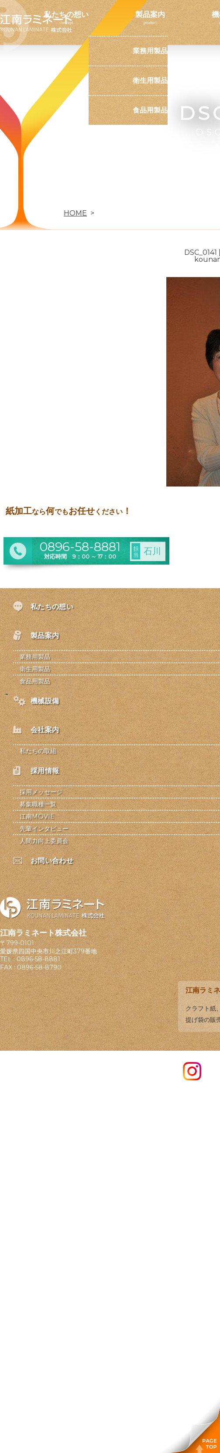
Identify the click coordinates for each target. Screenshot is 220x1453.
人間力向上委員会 (44, 841)
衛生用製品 (150, 80)
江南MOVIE (37, 816)
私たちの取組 (38, 751)
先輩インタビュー (44, 829)
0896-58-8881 (38, 959)
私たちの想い (66, 14)
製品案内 (150, 14)
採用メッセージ (41, 792)
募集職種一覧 (38, 804)
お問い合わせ (66, 198)
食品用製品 (150, 110)
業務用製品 (150, 51)
